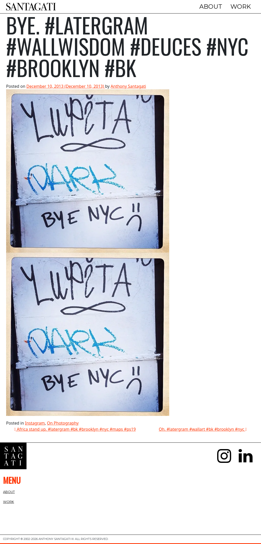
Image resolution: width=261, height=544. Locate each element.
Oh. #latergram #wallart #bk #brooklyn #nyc (203, 429)
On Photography (63, 423)
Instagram (35, 423)
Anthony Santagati (128, 86)
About (210, 6)
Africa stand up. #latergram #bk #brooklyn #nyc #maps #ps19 (75, 429)
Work (240, 6)
